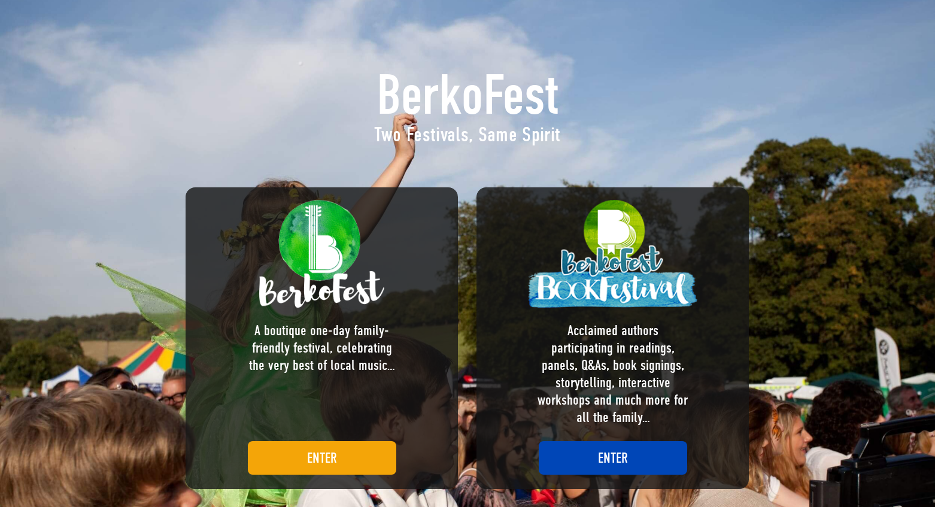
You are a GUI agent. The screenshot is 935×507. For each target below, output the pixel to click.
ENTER (322, 458)
